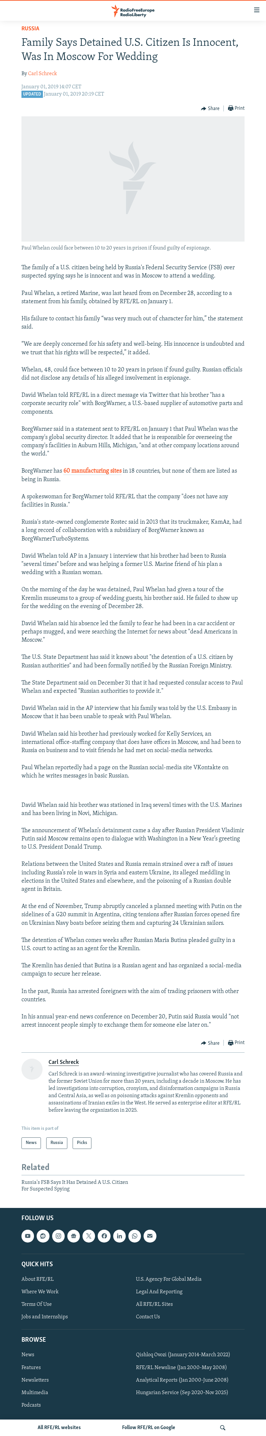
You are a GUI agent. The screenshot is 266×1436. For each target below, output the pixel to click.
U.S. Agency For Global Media (169, 1279)
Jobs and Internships (44, 1317)
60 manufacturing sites (92, 471)
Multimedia (34, 1392)
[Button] (210, 108)
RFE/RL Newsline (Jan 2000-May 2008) (181, 1367)
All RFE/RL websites (59, 1427)
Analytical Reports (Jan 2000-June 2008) (182, 1380)
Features (31, 1367)
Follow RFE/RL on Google (148, 1427)
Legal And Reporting (159, 1292)
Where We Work (40, 1292)
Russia (30, 29)
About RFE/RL (37, 1279)
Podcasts (31, 1405)
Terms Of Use (36, 1304)
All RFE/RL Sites (154, 1304)
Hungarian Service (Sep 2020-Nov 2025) (182, 1392)
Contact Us (148, 1317)
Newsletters (35, 1380)
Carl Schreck (42, 73)
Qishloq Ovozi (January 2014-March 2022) (183, 1355)
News (27, 1355)
